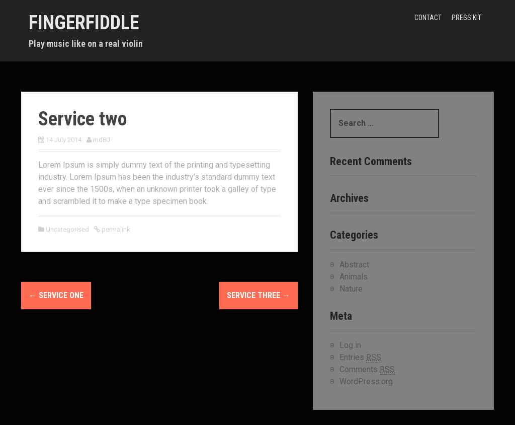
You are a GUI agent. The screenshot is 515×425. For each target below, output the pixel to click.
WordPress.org (366, 381)
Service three (258, 295)
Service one (56, 295)
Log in (350, 345)
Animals (353, 276)
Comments (367, 370)
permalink (115, 229)
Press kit (466, 18)
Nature (351, 289)
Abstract (354, 264)
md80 (101, 140)
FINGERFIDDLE (84, 23)
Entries (360, 357)
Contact (428, 18)
